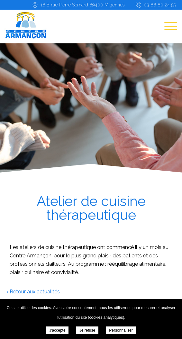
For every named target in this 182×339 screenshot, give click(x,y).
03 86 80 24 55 (160, 4)
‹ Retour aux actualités (33, 292)
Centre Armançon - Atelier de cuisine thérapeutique (25, 24)
